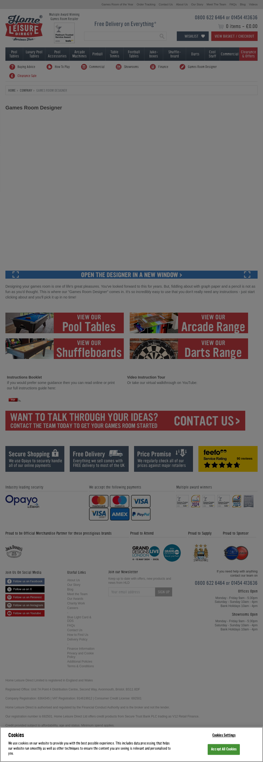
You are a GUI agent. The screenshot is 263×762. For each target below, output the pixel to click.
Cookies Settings (223, 735)
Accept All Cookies (223, 749)
